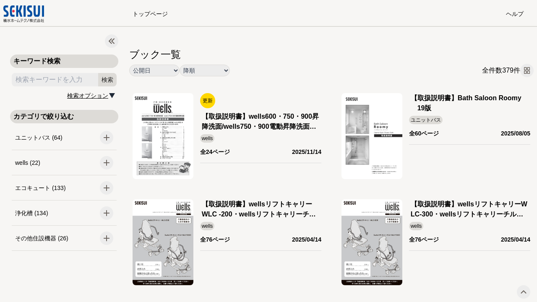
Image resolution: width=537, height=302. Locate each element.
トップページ (150, 13)
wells (207, 138)
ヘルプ (515, 13)
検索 (107, 79)
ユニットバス (426, 120)
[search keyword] (55, 79)
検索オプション (87, 95)
